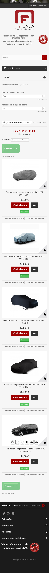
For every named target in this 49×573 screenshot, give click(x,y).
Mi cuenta (6, 531)
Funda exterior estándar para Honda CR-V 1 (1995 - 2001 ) (24, 193)
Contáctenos (33, 5)
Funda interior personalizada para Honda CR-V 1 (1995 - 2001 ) (24, 385)
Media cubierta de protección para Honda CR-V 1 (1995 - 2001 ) (24, 450)
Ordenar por (6, 140)
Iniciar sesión (42, 5)
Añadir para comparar (36, 218)
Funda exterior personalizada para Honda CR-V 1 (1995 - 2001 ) (24, 257)
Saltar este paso (42, 99)
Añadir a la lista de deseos (14, 218)
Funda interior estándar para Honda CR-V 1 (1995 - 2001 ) (24, 321)
